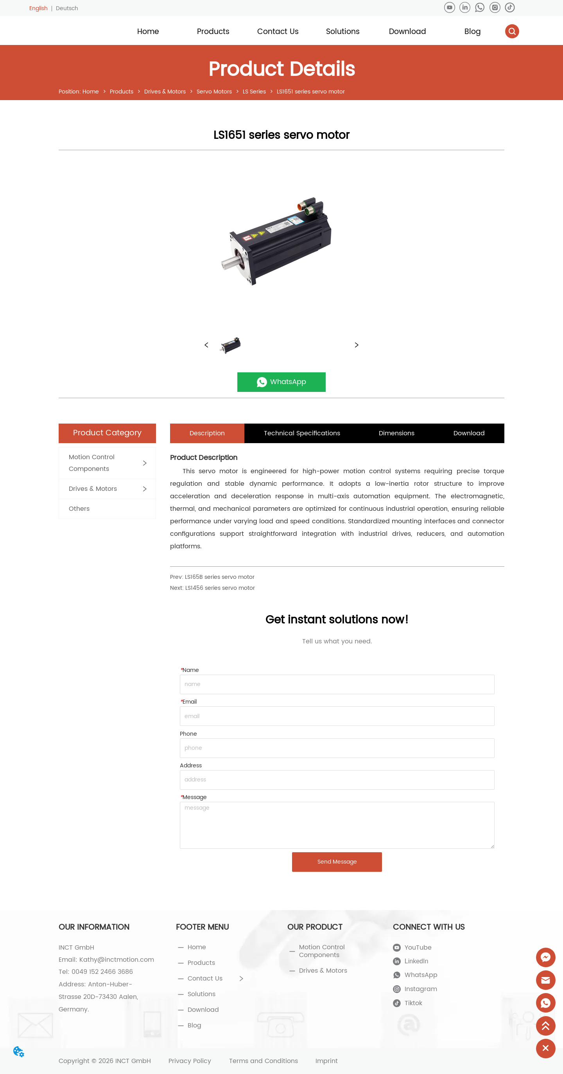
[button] (213, 32)
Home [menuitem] (148, 32)
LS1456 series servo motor (220, 588)
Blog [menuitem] (472, 32)
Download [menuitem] (407, 32)
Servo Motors (214, 91)
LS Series (254, 91)
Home (90, 91)
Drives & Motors (165, 91)
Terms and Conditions (263, 1061)
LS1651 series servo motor (310, 91)
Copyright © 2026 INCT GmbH (105, 1061)
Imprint (327, 1061)
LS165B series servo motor (220, 577)
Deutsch (67, 8)
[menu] (310, 32)
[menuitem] (213, 32)
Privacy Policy (190, 1061)
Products (121, 91)
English (38, 8)
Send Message (337, 861)
